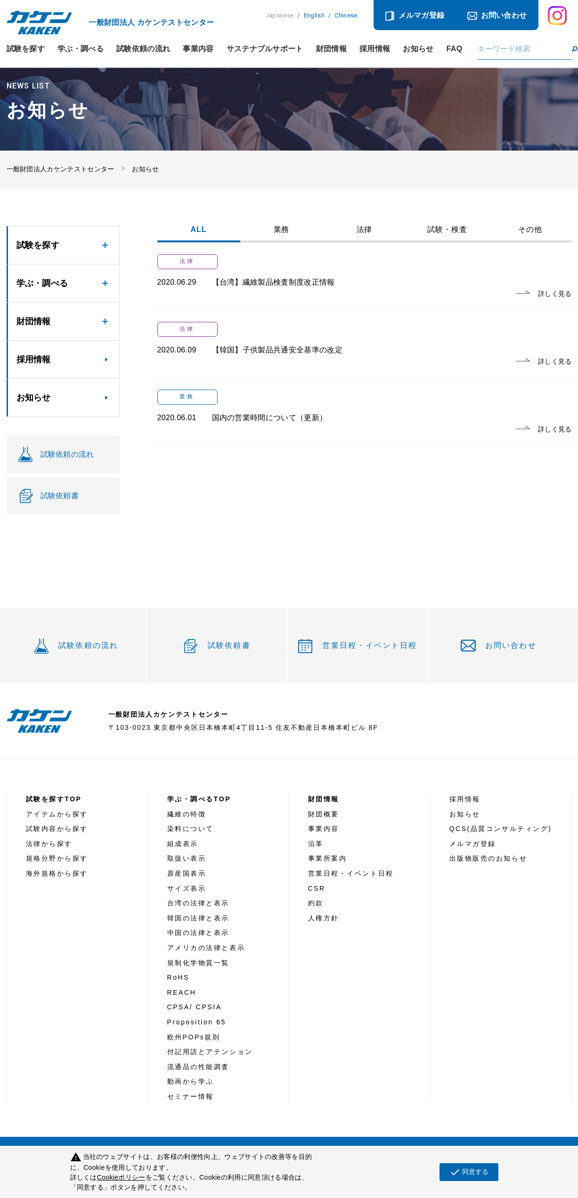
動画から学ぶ (190, 1081)
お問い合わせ (504, 15)
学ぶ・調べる (80, 49)
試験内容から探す (57, 828)
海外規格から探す (57, 873)
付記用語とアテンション (210, 1051)
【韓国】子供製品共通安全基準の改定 (277, 350)
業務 (282, 229)
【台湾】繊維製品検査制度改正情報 (273, 282)
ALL (199, 229)
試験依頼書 (229, 645)
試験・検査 (447, 229)
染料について (190, 828)
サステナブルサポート (265, 49)
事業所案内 (327, 858)
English (314, 15)
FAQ (455, 49)
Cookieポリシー (121, 1177)
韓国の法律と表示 (198, 918)
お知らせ (418, 49)
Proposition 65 (196, 1022)
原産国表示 (186, 873)
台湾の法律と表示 (198, 903)
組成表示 (182, 843)
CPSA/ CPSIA (194, 1007)
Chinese (345, 15)
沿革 (316, 843)
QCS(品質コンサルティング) (500, 828)
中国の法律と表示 (198, 932)
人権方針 (323, 918)
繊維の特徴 (186, 814)
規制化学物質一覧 (198, 962)
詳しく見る (555, 293)
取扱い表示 (186, 858)
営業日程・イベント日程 (369, 645)
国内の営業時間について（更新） (269, 418)
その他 (530, 229)
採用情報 (374, 49)
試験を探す (26, 49)
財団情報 (331, 49)
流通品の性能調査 (198, 1066)
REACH (181, 992)
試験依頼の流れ (143, 49)
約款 (316, 903)
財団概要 (323, 814)
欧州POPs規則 (193, 1037)
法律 (365, 229)
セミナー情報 (190, 1096)
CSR (317, 888)
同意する (468, 1172)
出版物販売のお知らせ (488, 858)
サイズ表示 (186, 888)
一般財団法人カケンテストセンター (60, 169)
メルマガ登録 (422, 15)
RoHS (178, 977)
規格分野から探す (57, 858)
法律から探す (49, 843)
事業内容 (198, 49)
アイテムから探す (57, 814)
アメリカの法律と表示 (206, 947)
